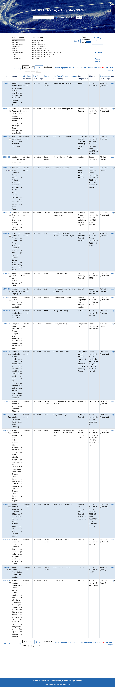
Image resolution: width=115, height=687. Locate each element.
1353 (77, 68)
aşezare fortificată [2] (52, 46)
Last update (105, 76)
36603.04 (6, 352)
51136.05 (6, 401)
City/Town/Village (18, 52)
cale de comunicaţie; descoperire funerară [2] (52, 52)
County (18, 48)
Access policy (97, 60)
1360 (106, 68)
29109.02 (6, 310)
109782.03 (7, 430)
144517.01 (7, 414)
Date (18, 56)
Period (18, 54)
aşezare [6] (52, 42)
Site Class (18, 40)
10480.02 (6, 580)
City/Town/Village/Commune (65, 76)
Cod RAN (60, 17)
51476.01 (6, 539)
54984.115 (7, 289)
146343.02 (7, 213)
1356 (90, 68)
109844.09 (7, 168)
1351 (69, 68)
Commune (18, 50)
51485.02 (6, 83)
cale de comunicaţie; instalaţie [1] (52, 54)
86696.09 (6, 108)
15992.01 (6, 136)
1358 (98, 68)
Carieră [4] (52, 58)
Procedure (98, 46)
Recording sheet (97, 39)
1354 (81, 68)
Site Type (18, 42)
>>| (19, 69)
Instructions (97, 53)
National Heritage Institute (72, 681)
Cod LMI (70, 17)
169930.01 (7, 504)
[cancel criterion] (52, 40)
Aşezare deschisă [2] (52, 44)
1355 (86, 68)
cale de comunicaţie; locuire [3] (52, 56)
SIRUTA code (18, 46)
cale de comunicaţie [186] (52, 50)
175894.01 (7, 273)
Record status (18, 58)
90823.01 (6, 324)
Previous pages (61, 68)
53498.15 (6, 567)
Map (112, 83)
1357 (94, 68)
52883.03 (6, 157)
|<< (4, 69)
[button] (111, 4)
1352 (73, 68)
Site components (18, 44)
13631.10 (6, 233)
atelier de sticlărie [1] (52, 48)
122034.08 (7, 297)
